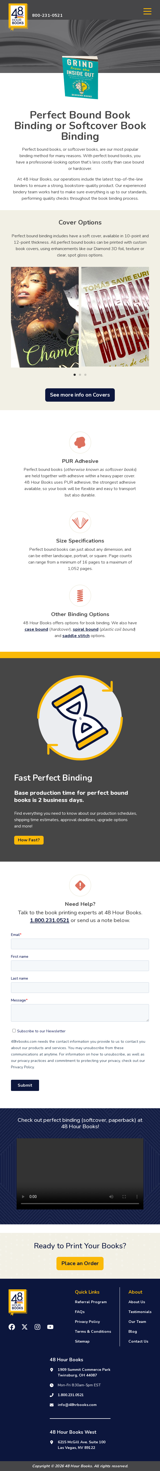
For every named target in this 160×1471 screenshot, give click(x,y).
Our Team (137, 1321)
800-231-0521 (47, 15)
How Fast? (29, 840)
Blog (132, 1331)
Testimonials (139, 1311)
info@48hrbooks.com (77, 1404)
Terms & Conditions (93, 1331)
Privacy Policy (87, 1321)
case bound (36, 629)
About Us (136, 1302)
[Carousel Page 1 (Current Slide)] (75, 375)
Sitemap (82, 1341)
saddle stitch (76, 636)
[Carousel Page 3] (85, 375)
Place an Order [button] (80, 1263)
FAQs (80, 1311)
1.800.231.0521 (49, 920)
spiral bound (85, 629)
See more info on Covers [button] (80, 394)
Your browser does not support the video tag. (80, 1173)
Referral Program (91, 1302)
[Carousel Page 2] (80, 375)
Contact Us (138, 1341)
